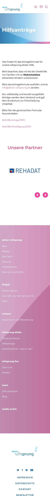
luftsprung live (10, 361)
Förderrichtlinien (11, 338)
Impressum (25, 477)
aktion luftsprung (12, 240)
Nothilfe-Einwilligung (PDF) (16, 126)
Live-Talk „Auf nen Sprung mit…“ (19, 296)
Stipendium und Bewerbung (17, 320)
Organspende (9, 267)
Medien (6, 372)
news (5, 385)
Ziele (4, 246)
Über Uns (7, 367)
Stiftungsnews (10, 391)
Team (5, 301)
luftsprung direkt (11, 332)
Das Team (7, 256)
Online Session (10, 290)
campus (6, 313)
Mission (6, 251)
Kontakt (25, 489)
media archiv (9, 409)
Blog (4, 396)
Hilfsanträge (8, 343)
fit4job (6, 284)
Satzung (6, 261)
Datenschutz (25, 483)
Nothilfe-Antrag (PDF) (13, 120)
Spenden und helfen (13, 272)
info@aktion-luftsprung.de (16, 87)
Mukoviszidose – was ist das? (17, 349)
